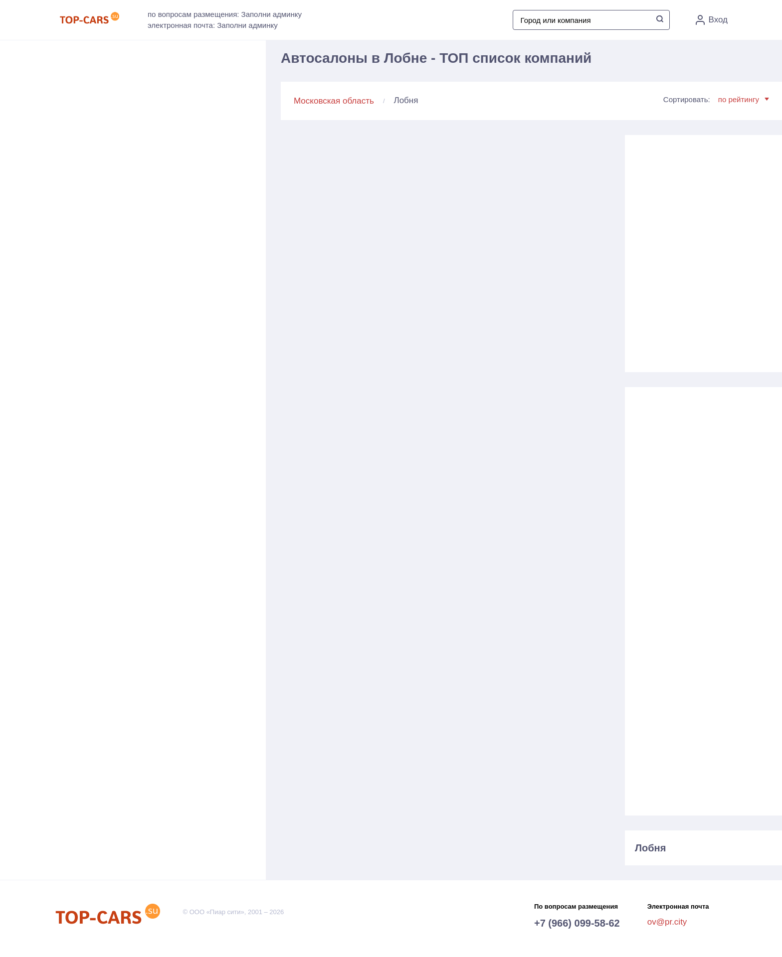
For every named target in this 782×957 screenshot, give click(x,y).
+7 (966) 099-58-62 (577, 923)
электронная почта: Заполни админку (213, 25)
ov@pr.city (667, 922)
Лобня (650, 847)
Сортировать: (716, 99)
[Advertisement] (703, 249)
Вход (712, 20)
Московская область (334, 101)
